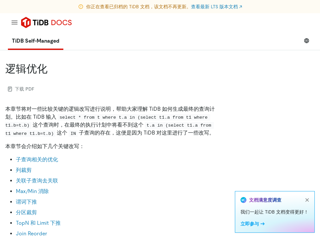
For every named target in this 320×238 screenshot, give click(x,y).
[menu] (14, 22)
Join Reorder (31, 233)
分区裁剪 (26, 212)
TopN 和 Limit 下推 (38, 223)
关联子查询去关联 (37, 181)
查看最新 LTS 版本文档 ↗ (216, 6)
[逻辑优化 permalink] (53, 68)
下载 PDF (21, 89)
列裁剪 (24, 170)
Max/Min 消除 (32, 191)
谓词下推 (26, 202)
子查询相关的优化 (37, 159)
